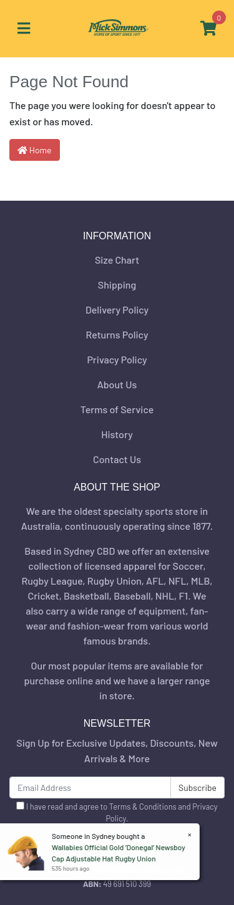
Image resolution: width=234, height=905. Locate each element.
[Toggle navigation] (23, 28)
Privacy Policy (117, 359)
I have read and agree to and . (116, 812)
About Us (117, 384)
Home (34, 150)
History (117, 434)
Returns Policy (116, 334)
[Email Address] (90, 787)
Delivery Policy (117, 309)
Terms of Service (117, 409)
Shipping (117, 284)
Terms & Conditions (143, 807)
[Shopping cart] (208, 28)
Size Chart (117, 260)
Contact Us (117, 459)
